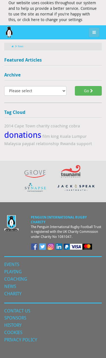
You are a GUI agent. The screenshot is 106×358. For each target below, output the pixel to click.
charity (42, 126)
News (19, 46)
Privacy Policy (20, 340)
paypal (28, 143)
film (46, 136)
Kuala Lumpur (73, 136)
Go (88, 90)
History (12, 325)
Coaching (15, 279)
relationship (47, 143)
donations (22, 134)
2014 (8, 126)
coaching (59, 126)
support (84, 143)
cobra (74, 126)
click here (31, 19)
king (55, 136)
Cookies (13, 332)
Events (11, 264)
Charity (12, 294)
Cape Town (24, 126)
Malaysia (12, 143)
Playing (13, 272)
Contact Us (17, 311)
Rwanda (67, 143)
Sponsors (15, 318)
